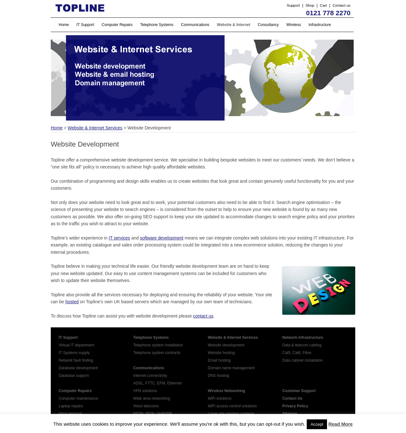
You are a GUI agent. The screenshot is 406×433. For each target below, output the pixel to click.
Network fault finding (76, 360)
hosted (72, 301)
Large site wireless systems (231, 413)
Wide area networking (151, 398)
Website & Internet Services (95, 127)
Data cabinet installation (302, 360)
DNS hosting (218, 375)
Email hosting (219, 360)
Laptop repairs (71, 406)
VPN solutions (145, 391)
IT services (119, 237)
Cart (323, 5)
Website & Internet (233, 25)
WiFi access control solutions (232, 406)
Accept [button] (317, 424)
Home (64, 25)
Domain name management (231, 368)
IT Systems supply (74, 353)
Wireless (293, 25)
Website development (226, 345)
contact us (203, 315)
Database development (78, 368)
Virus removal (70, 413)
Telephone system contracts (156, 353)
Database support (74, 375)
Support (293, 5)
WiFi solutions (220, 398)
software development (161, 237)
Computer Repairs (117, 25)
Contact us (341, 5)
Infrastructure (320, 25)
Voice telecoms (146, 406)
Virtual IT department (76, 345)
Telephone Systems (157, 25)
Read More (340, 424)
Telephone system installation (158, 345)
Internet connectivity (150, 375)
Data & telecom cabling (301, 345)
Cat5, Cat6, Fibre (296, 353)
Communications (195, 25)
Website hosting (221, 353)
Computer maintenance (78, 398)
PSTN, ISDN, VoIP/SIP (152, 413)
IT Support (85, 25)
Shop (309, 5)
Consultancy (268, 25)
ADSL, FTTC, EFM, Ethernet (157, 383)
